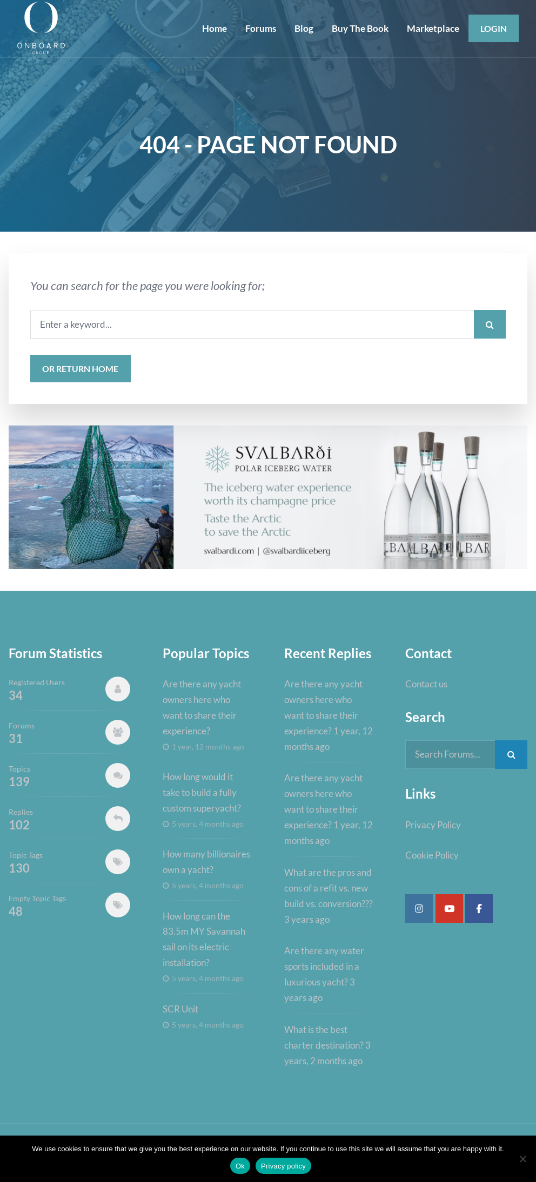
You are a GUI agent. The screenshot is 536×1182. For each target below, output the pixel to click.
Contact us (426, 684)
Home (214, 28)
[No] (522, 1158)
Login (493, 28)
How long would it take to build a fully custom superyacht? (202, 792)
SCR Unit (180, 1009)
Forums (260, 28)
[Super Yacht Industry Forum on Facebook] (479, 908)
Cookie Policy (432, 855)
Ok (240, 1166)
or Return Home (80, 368)
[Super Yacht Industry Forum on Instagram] (419, 908)
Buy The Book (360, 28)
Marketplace (433, 28)
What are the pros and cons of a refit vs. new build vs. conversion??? (328, 888)
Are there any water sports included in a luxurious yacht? (324, 966)
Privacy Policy (433, 824)
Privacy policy (283, 1166)
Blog (303, 28)
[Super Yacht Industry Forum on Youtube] (449, 908)
